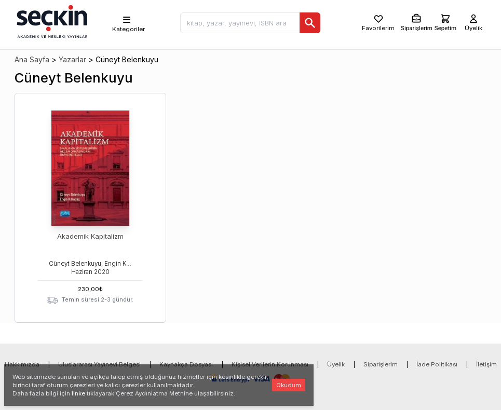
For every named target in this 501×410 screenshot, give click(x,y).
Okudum (288, 385)
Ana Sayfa (32, 59)
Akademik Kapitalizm (90, 236)
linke (78, 393)
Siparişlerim (380, 364)
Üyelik (336, 364)
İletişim (486, 364)
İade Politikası (436, 364)
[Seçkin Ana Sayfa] (51, 21)
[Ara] (310, 22)
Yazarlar (72, 59)
